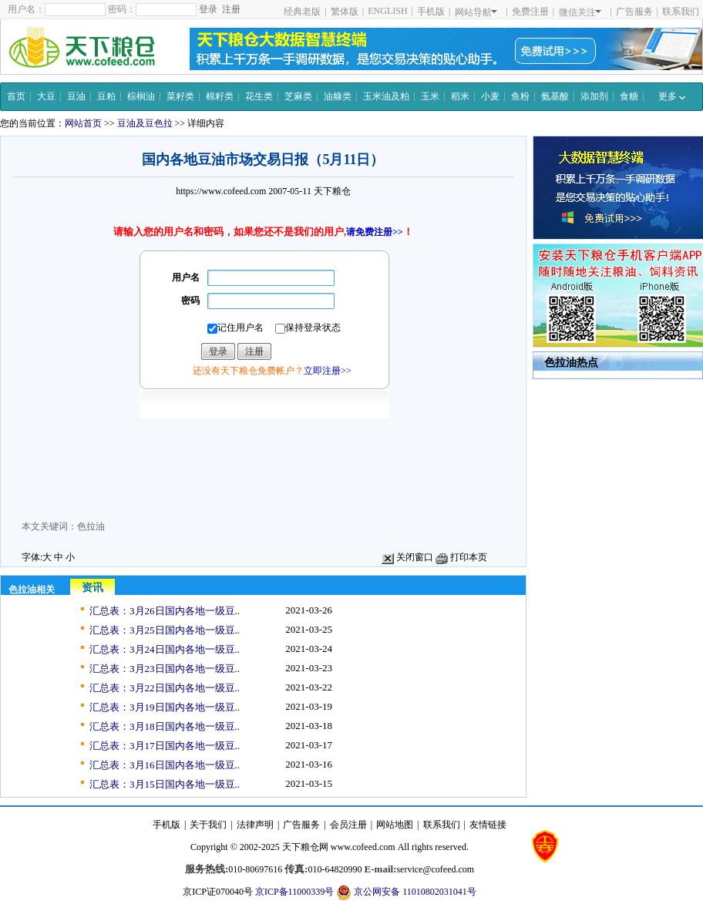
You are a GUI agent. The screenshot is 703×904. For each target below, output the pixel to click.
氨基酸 (555, 96)
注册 (231, 9)
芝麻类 (298, 96)
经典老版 (302, 11)
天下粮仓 (332, 191)
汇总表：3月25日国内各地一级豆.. (164, 630)
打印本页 (461, 557)
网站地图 (394, 824)
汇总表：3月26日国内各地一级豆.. (164, 611)
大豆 (46, 96)
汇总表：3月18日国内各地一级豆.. (164, 726)
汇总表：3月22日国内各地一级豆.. (164, 688)
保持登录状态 (308, 328)
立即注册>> (328, 370)
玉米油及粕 (386, 96)
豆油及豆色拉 (145, 123)
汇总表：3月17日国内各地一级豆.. (164, 745)
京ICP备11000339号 (294, 891)
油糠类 (338, 96)
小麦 (490, 96)
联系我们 (680, 11)
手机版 (431, 11)
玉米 (430, 96)
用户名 (186, 277)
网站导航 (476, 12)
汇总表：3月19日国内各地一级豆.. (164, 707)
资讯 (92, 587)
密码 (190, 300)
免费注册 (530, 11)
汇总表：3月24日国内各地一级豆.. (164, 649)
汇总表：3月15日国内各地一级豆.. (164, 784)
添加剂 (594, 96)
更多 (671, 96)
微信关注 (580, 12)
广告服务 (634, 11)
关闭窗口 (407, 557)
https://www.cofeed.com (221, 191)
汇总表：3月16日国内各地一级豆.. (164, 765)
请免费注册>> (374, 232)
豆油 (76, 96)
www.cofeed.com (363, 847)
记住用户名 (235, 328)
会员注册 (348, 824)
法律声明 (255, 824)
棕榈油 (141, 96)
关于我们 (208, 824)
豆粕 (106, 96)
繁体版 (344, 11)
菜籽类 (180, 96)
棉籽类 (220, 96)
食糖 (629, 96)
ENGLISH (387, 10)
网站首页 (83, 123)
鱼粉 (520, 96)
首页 (16, 96)
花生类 (259, 96)
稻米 (460, 96)
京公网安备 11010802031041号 (406, 892)
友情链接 (487, 824)
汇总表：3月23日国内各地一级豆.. (164, 668)
